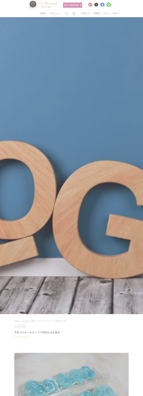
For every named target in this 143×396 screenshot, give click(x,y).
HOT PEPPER (71, 5)
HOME (16, 321)
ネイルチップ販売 (28, 321)
